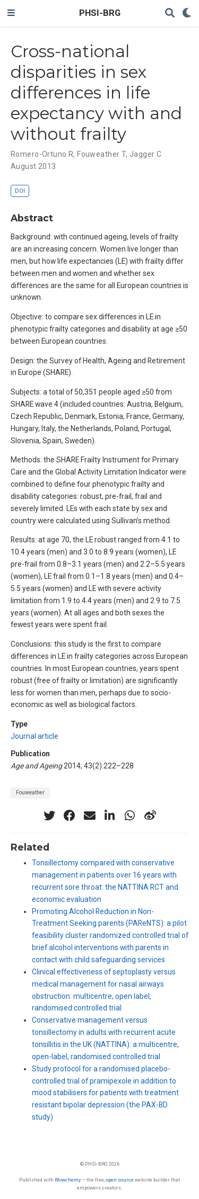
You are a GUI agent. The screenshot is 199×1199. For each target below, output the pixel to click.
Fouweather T (101, 154)
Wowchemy (68, 1180)
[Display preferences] (187, 13)
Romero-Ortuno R (42, 154)
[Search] (170, 13)
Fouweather (30, 792)
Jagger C (145, 154)
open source (120, 1180)
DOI (20, 190)
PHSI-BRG (99, 13)
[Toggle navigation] (11, 13)
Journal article (34, 736)
